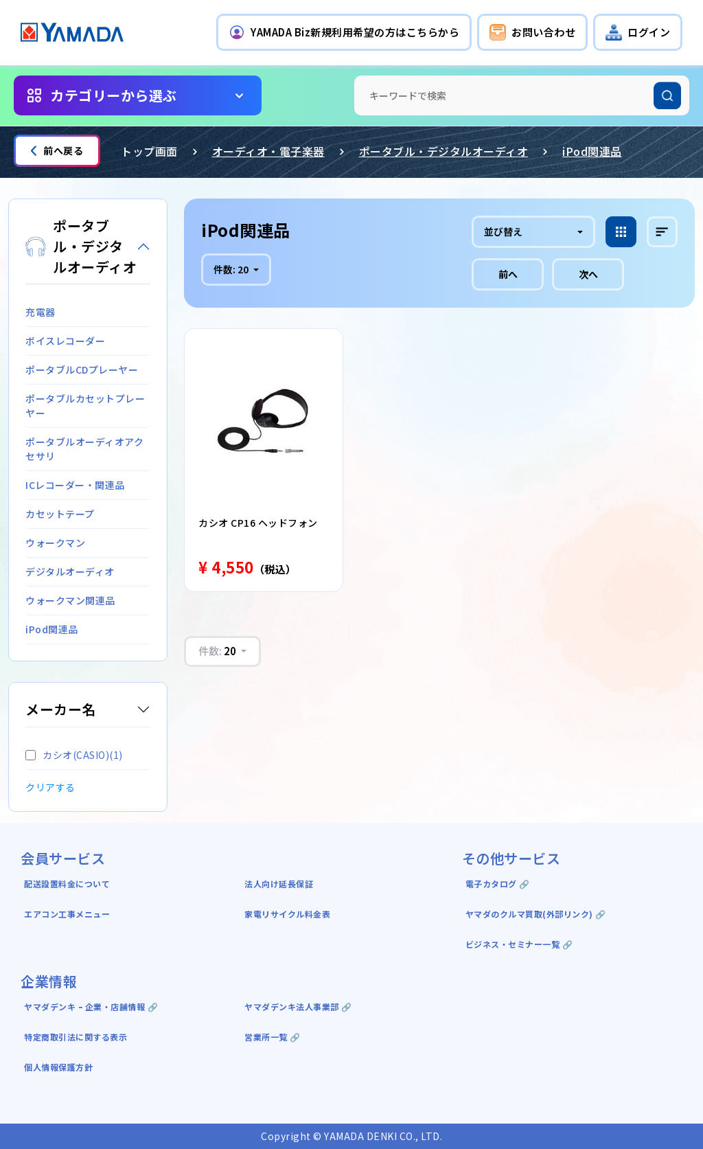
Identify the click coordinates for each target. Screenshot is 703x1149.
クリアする (50, 787)
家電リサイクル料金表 (287, 914)
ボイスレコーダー (65, 341)
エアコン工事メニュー (67, 914)
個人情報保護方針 (58, 1067)
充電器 (40, 312)
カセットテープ (60, 514)
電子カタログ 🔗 (497, 883)
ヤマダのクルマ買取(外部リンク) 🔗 (535, 914)
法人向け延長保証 (278, 883)
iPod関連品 (592, 151)
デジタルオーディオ (70, 571)
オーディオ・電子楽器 (268, 151)
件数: (232, 269)
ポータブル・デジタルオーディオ (444, 151)
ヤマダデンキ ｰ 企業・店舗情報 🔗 (91, 1006)
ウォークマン (55, 542)
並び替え (503, 231)
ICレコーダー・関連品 (75, 485)
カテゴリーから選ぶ (113, 95)
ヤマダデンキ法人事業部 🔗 (298, 1006)
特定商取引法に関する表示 (75, 1037)
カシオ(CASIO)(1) (74, 755)
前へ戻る (57, 150)
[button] (344, 32)
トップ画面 (149, 151)
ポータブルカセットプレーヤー (85, 405)
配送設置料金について (68, 883)
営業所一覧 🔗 (272, 1037)
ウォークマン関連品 (70, 600)
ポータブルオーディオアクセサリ (84, 449)
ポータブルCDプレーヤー (81, 369)
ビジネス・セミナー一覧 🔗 (519, 944)
